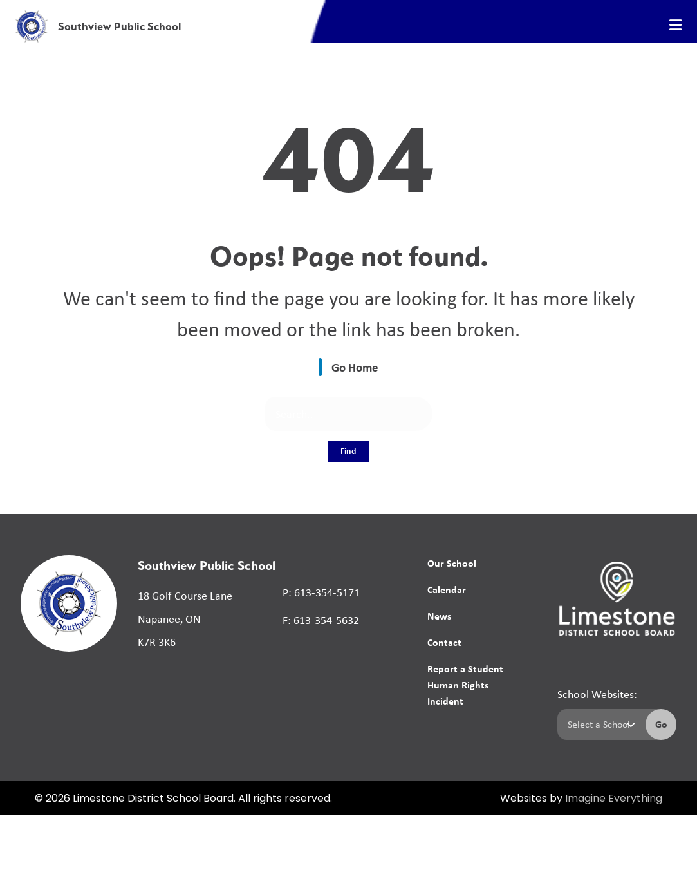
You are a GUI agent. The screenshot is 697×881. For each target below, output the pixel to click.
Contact (444, 642)
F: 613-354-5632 (321, 620)
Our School (451, 563)
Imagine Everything (613, 799)
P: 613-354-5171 (321, 592)
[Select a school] (599, 724)
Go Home (354, 367)
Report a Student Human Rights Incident (465, 684)
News (439, 616)
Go (661, 724)
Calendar (446, 589)
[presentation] (675, 25)
